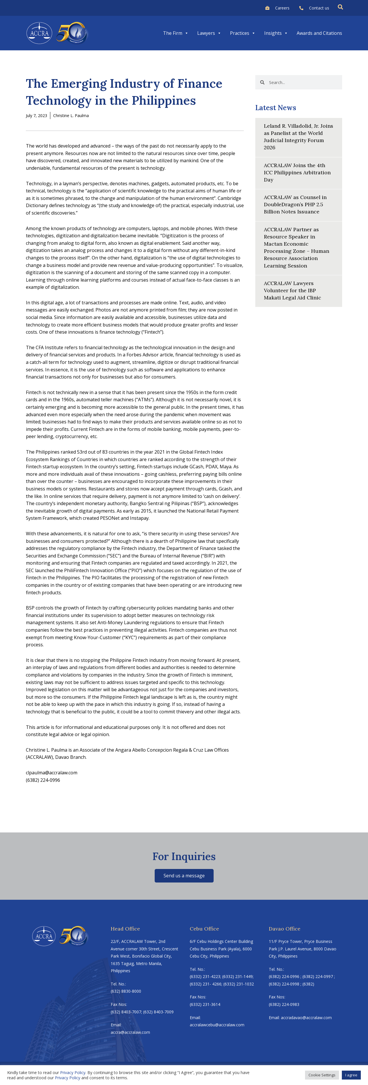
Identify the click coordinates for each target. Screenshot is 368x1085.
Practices (243, 33)
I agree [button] (351, 1075)
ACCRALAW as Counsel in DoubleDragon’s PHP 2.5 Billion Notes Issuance (296, 204)
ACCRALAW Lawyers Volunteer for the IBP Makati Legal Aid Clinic (293, 290)
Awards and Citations (319, 33)
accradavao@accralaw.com (306, 1017)
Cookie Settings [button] (322, 1075)
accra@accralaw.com (130, 1032)
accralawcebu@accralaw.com (217, 1024)
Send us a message (184, 875)
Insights (276, 33)
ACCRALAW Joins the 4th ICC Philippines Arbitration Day (297, 172)
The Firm (176, 33)
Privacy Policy (72, 1072)
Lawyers (209, 33)
